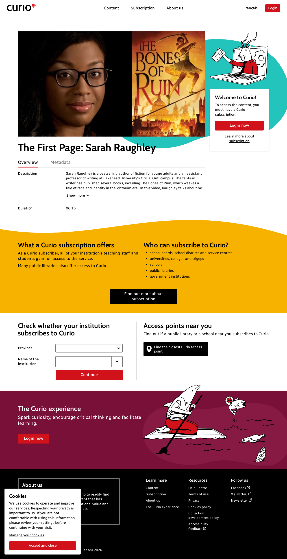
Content (152, 488)
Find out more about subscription (143, 296)
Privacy (193, 500)
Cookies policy (199, 507)
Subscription (156, 494)
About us (153, 500)
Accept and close (43, 545)
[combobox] (83, 361)
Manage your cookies (26, 535)
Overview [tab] (28, 162)
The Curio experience (162, 507)
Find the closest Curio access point (174, 349)
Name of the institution (28, 361)
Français (251, 8)
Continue (89, 374)
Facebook (238, 488)
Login (272, 8)
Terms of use (198, 494)
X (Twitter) (239, 494)
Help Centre (197, 488)
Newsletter (239, 500)
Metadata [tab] (60, 162)
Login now (239, 125)
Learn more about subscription (239, 138)
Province (25, 348)
